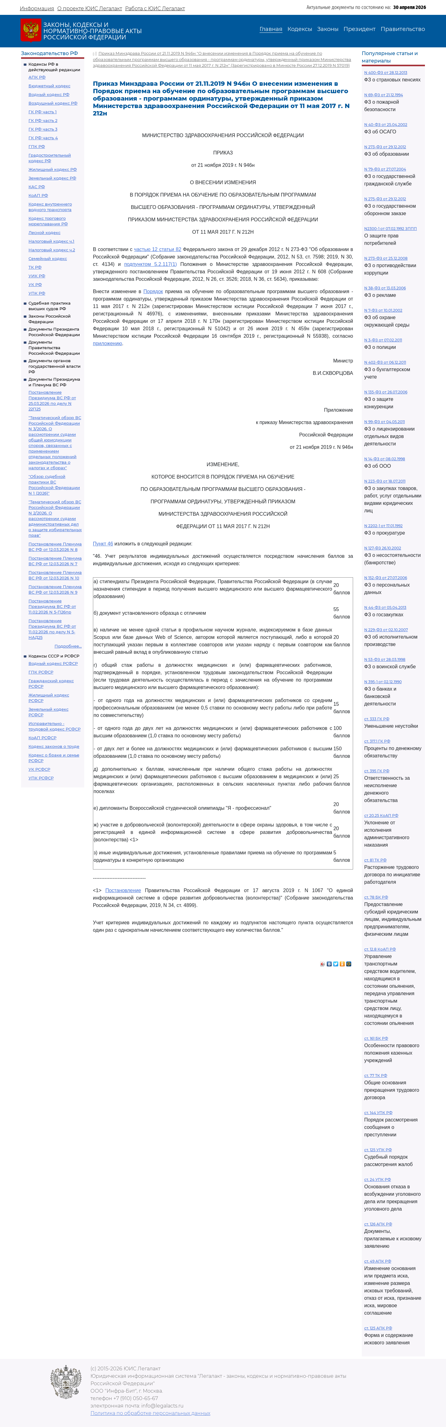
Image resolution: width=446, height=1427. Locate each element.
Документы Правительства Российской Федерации (54, 348)
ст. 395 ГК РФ (376, 771)
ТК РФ (35, 267)
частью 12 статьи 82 (157, 249)
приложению (107, 343)
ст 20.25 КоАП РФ (381, 815)
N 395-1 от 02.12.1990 (383, 681)
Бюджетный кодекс (49, 85)
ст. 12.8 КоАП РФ (380, 949)
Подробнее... (68, 646)
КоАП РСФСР (42, 737)
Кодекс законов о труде (53, 746)
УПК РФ (36, 293)
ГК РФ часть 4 (43, 137)
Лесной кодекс (44, 232)
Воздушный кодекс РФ (52, 103)
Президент (359, 29)
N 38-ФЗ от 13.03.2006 (385, 288)
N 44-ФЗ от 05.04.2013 (385, 607)
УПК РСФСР (41, 777)
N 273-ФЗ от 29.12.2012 (385, 147)
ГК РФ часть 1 (42, 111)
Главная (271, 29)
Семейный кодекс (47, 258)
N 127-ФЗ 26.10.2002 (382, 548)
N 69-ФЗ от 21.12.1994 (383, 95)
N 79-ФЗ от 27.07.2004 (385, 169)
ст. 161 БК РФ (376, 1038)
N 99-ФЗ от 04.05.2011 (384, 421)
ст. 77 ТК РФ (375, 1075)
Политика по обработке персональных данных (150, 1413)
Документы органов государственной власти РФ (54, 366)
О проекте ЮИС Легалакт (89, 8)
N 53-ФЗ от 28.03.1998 (384, 659)
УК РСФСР (39, 769)
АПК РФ (37, 77)
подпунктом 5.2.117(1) (150, 264)
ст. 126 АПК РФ (378, 1224)
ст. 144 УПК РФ (378, 1112)
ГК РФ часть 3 (42, 129)
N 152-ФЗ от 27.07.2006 (385, 577)
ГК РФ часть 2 (42, 120)
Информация (37, 8)
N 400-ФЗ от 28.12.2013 (385, 72)
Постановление (123, 890)
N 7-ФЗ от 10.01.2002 (383, 310)
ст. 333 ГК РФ (376, 719)
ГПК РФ (36, 146)
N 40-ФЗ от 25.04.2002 (385, 124)
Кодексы (299, 29)
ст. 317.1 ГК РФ (377, 741)
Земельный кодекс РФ (52, 178)
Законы (328, 29)
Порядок (153, 291)
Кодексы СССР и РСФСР (53, 655)
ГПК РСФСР (40, 672)
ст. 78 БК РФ (376, 897)
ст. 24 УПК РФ (377, 1179)
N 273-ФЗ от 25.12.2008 (386, 258)
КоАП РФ (38, 195)
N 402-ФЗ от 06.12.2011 (385, 362)
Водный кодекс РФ (48, 94)
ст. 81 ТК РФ (375, 860)
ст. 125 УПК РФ (378, 1149)
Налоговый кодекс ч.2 (51, 249)
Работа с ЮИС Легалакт (155, 8)
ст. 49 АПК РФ (377, 1261)
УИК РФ (36, 275)
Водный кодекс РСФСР (53, 663)
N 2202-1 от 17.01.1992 (383, 525)
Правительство (403, 29)
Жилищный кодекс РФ (52, 169)
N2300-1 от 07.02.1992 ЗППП (390, 228)
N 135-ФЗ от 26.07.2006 (385, 392)
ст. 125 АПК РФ (378, 1328)
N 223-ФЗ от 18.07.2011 (384, 481)
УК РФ (35, 284)
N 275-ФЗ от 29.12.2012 (385, 199)
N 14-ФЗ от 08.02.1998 (384, 459)
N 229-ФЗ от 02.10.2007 (386, 629)
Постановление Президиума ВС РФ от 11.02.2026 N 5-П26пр (52, 606)
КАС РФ (36, 186)
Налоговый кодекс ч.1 (51, 241)
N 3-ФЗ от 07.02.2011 (383, 340)
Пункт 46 (103, 543)
